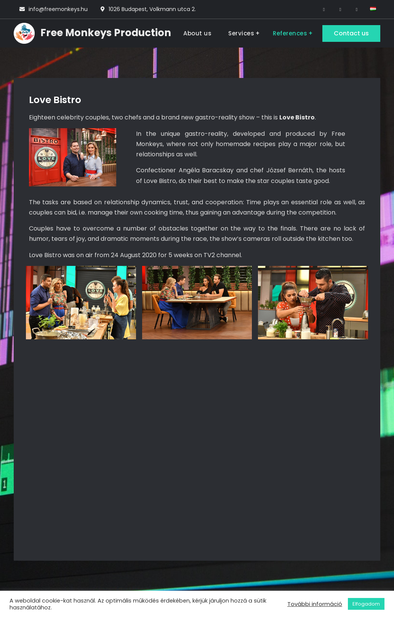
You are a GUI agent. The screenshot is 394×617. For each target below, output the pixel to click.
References (290, 33)
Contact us (351, 33)
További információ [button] (314, 604)
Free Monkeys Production (105, 33)
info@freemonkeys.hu (58, 9)
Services (241, 33)
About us (197, 33)
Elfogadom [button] (366, 603)
